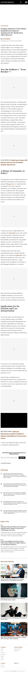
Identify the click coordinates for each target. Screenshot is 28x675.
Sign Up (22, 457)
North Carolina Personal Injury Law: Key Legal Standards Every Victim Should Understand (12, 579)
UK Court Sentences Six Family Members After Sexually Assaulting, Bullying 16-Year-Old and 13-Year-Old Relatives (15, 512)
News (2, 525)
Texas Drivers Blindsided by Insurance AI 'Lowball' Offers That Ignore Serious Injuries (13, 638)
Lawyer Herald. (13, 671)
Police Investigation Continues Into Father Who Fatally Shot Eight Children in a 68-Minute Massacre (13, 542)
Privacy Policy (16, 650)
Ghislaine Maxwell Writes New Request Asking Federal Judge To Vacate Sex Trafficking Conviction (13, 528)
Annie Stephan (6, 39)
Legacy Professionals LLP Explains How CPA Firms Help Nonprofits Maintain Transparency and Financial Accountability (15, 485)
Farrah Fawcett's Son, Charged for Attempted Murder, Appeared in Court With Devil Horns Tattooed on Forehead (14, 494)
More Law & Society (7, 561)
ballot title (19, 255)
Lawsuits (2, 657)
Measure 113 (10, 184)
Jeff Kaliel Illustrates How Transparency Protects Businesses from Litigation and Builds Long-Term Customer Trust (15, 503)
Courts (2, 659)
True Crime (3, 652)
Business (2, 656)
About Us (2, 665)
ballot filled (12, 233)
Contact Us (2, 666)
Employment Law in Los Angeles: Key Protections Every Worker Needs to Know (13, 599)
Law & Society (4, 25)
